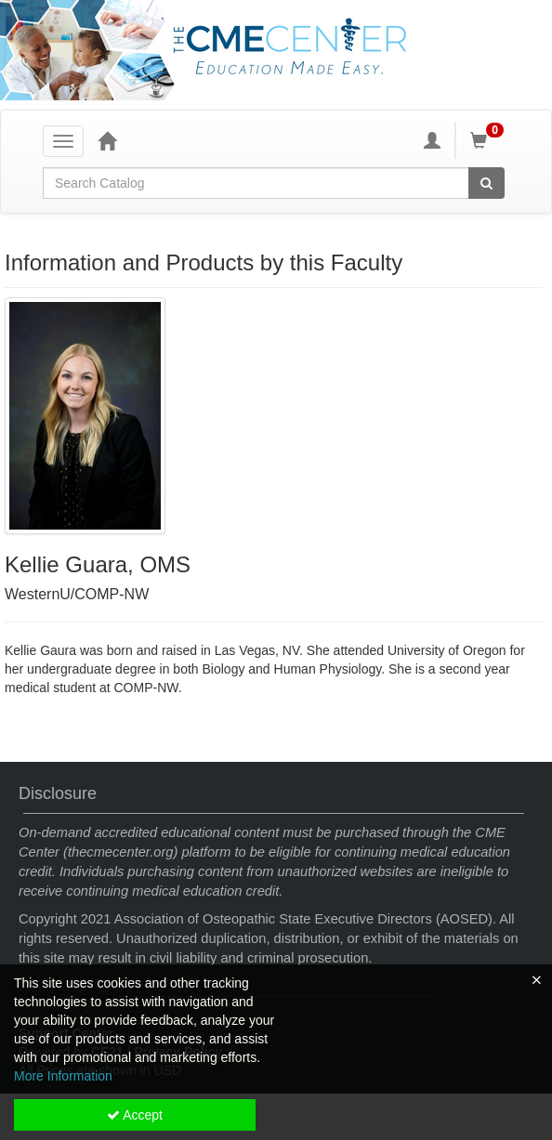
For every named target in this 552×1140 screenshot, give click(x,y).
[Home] (107, 140)
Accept (135, 1114)
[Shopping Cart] (489, 140)
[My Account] (432, 140)
